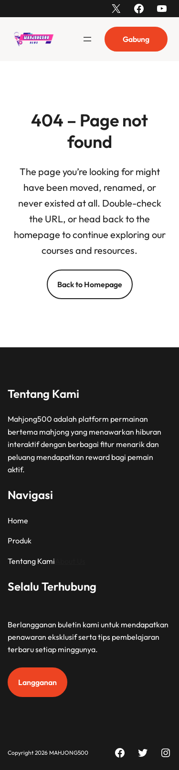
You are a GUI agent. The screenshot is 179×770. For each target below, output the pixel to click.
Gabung (136, 39)
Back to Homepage (89, 284)
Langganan (37, 682)
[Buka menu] (87, 39)
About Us (70, 560)
